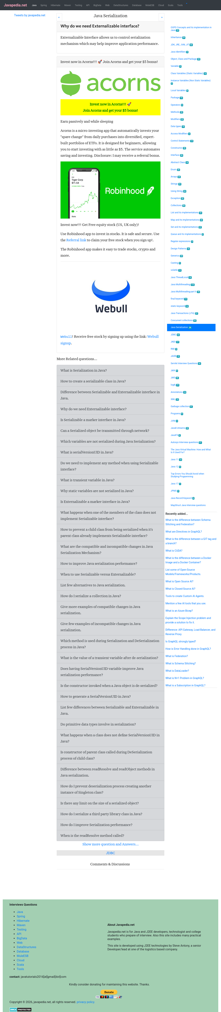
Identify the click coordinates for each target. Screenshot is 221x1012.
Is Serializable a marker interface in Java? (93, 420)
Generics (177, 255)
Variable (176, 66)
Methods (177, 112)
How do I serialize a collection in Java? (91, 596)
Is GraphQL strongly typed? (180, 641)
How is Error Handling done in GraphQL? (188, 648)
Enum (175, 169)
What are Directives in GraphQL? (183, 531)
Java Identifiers (179, 52)
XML (175, 399)
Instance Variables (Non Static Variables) (191, 82)
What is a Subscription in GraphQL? (185, 685)
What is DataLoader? (177, 670)
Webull (66, 337)
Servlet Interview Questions (186, 363)
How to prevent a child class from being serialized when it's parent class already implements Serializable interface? (107, 532)
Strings (176, 184)
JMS (175, 377)
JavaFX (176, 435)
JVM (174, 421)
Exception (177, 198)
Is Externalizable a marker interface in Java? (95, 501)
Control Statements (182, 140)
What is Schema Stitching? (180, 663)
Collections (178, 205)
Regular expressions (182, 241)
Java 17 (176, 483)
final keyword (179, 298)
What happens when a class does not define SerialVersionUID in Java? (110, 738)
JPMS (175, 491)
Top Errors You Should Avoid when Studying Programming (187, 475)
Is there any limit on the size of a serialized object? (100, 803)
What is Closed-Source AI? (180, 588)
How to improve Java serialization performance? (99, 563)
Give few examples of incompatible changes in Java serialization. (101, 627)
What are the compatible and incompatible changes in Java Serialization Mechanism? (107, 549)
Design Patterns (180, 248)
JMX (174, 370)
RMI (174, 349)
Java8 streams (180, 428)
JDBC (110, 853)
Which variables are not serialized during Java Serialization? (108, 441)
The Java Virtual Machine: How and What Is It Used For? (191, 451)
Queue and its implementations (187, 234)
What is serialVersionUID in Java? (87, 452)
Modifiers (177, 119)
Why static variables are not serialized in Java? (97, 491)
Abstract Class (180, 162)
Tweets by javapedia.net (29, 15)
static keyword (180, 306)
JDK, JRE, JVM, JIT (182, 44)
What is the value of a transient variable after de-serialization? (109, 658)
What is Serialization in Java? (84, 370)
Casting (176, 263)
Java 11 (176, 459)
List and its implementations (186, 212)
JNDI (175, 342)
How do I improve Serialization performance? (97, 825)
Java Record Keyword (182, 498)
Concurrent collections (184, 320)
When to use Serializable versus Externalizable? (98, 574)
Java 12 (176, 466)
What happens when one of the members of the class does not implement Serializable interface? (108, 515)
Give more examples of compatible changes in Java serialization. (100, 609)
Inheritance (178, 37)
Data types (178, 126)
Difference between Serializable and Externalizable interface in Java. (110, 395)
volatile (176, 270)
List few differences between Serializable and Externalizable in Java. (110, 710)
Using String (178, 191)
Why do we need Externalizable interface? (94, 409)
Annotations (178, 392)
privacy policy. (86, 1002)
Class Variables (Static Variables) (189, 73)
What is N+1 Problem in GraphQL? (184, 678)
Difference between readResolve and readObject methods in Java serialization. (108, 772)
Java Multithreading (183, 284)
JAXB (175, 356)
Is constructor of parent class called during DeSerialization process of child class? (106, 755)
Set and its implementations (186, 227)
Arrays (176, 176)
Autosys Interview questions (186, 442)
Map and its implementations (187, 220)
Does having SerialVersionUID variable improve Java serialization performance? (102, 671)
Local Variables (179, 90)
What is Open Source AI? (179, 581)
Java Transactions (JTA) (184, 313)
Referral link (76, 240)
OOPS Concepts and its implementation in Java (191, 29)
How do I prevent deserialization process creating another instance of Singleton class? (106, 789)
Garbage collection (182, 406)
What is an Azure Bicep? (179, 610)
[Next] (161, 17)
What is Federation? (176, 656)
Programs (177, 413)
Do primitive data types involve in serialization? (98, 724)
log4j (175, 385)
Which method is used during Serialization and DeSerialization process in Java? (110, 644)
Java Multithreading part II (185, 291)
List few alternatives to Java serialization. (93, 585)
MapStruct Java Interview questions (188, 505)
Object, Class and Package (185, 59)
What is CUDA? (173, 550)
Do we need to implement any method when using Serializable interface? (109, 466)
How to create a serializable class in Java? (93, 381)
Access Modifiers (180, 133)
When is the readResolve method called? (92, 835)
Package (177, 97)
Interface (177, 155)
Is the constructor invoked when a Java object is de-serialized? (109, 685)
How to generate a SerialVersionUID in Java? (96, 696)
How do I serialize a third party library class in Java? (101, 814)
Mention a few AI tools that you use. (185, 603)
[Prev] (59, 17)
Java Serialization (181, 327)
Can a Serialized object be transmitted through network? (105, 430)
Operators (177, 105)
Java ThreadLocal (181, 277)
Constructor (178, 148)
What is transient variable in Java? (88, 480)
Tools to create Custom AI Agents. (184, 596)
